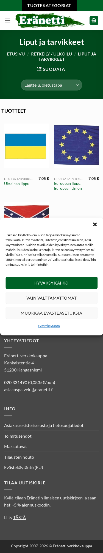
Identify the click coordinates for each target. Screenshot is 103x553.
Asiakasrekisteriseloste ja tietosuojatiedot (43, 425)
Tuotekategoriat (49, 5)
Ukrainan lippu (16, 184)
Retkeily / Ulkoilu (51, 53)
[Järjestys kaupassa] (51, 85)
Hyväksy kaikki (51, 286)
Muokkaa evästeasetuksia (51, 316)
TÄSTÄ (19, 517)
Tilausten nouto (19, 457)
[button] (95, 227)
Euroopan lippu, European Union (68, 186)
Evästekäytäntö (49, 329)
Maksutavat (15, 446)
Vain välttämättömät (51, 301)
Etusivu (16, 53)
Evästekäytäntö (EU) (23, 467)
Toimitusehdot (18, 435)
